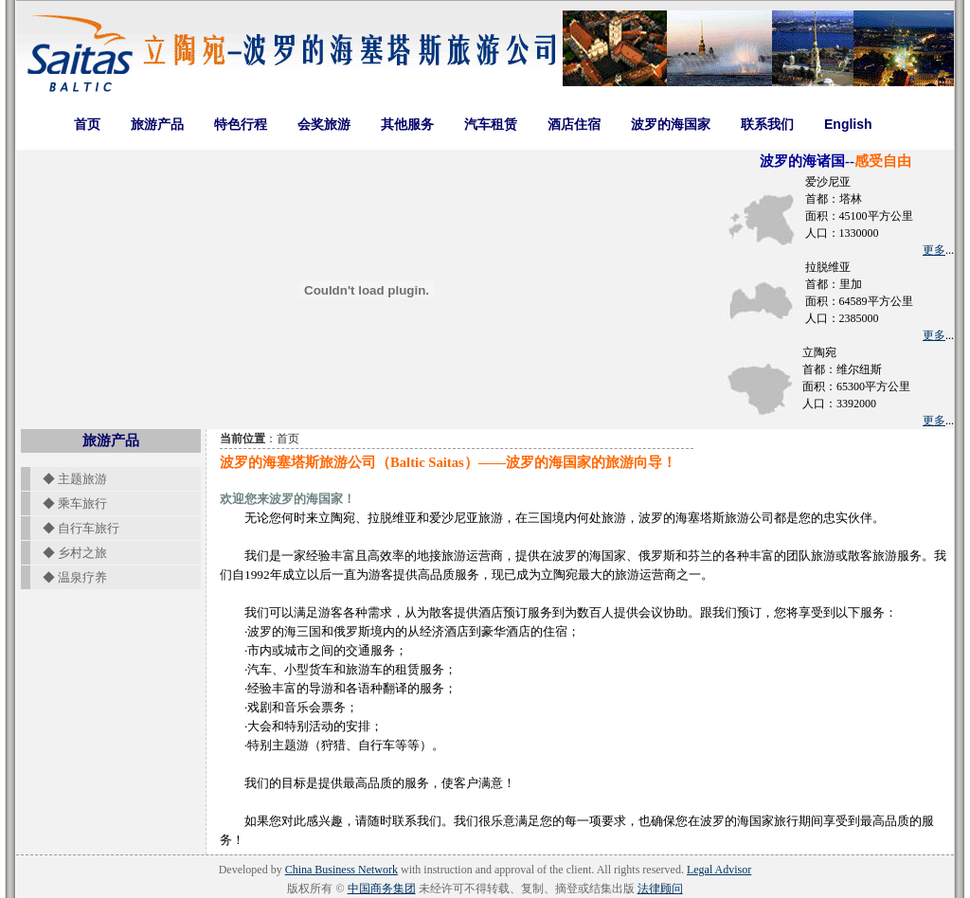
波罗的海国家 (670, 124)
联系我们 (767, 124)
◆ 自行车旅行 (74, 528)
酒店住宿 (574, 124)
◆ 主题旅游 (68, 479)
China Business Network (341, 869)
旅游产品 (157, 124)
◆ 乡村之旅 (68, 553)
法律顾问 (660, 888)
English (848, 124)
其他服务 (407, 124)
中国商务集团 (382, 888)
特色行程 (240, 124)
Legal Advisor (719, 869)
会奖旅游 (323, 124)
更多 (934, 250)
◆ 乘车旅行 (68, 503)
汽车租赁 (490, 124)
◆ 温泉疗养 (68, 577)
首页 (87, 124)
